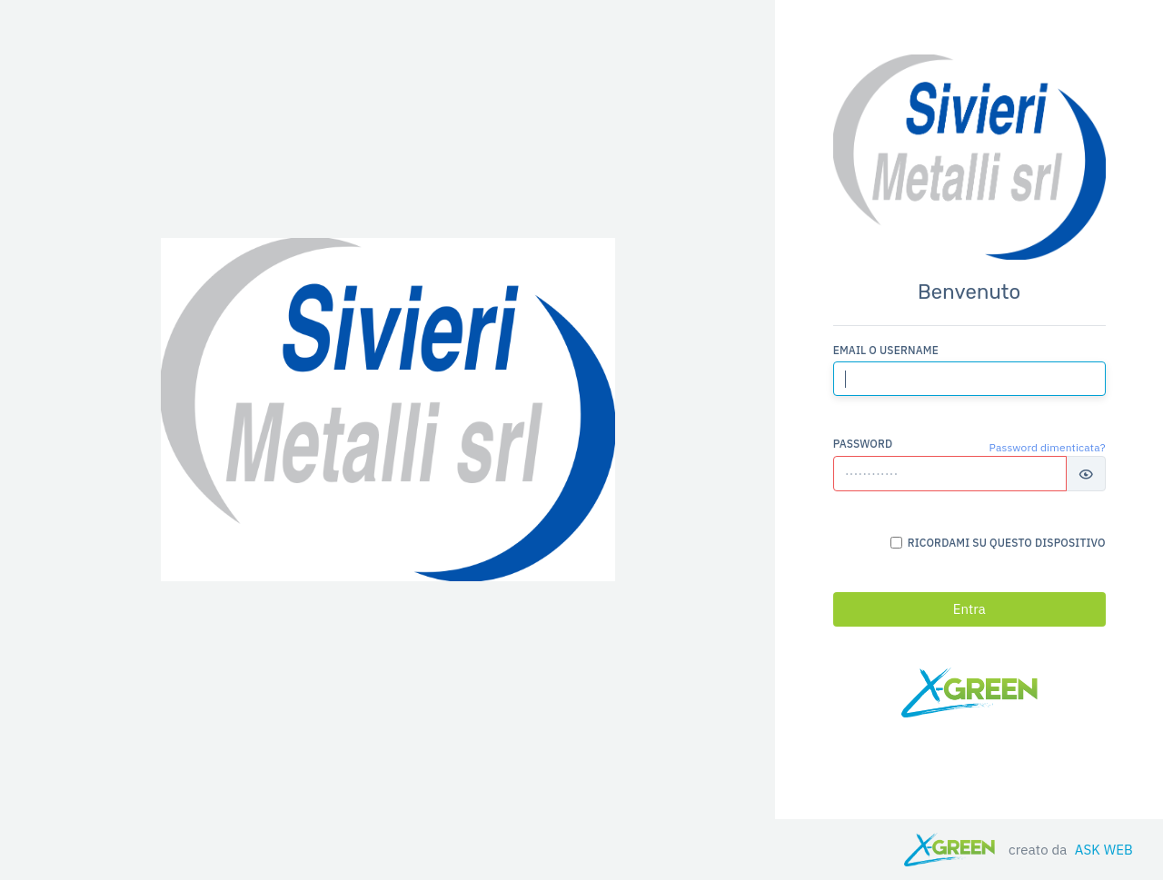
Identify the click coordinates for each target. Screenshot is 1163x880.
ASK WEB (1104, 849)
